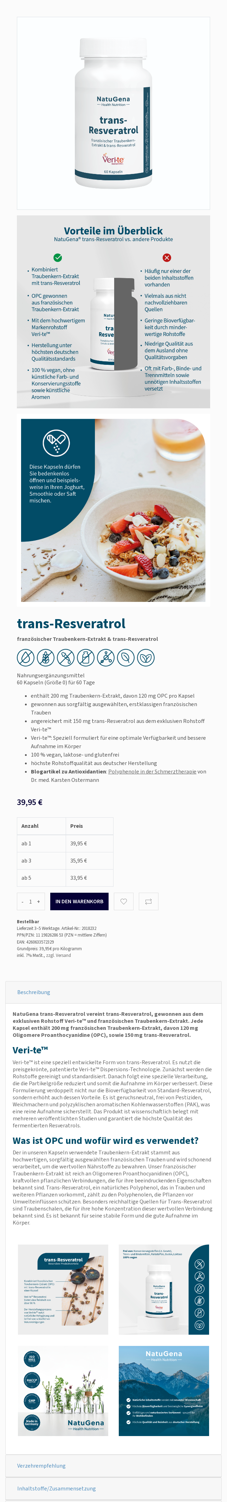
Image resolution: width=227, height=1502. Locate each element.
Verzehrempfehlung (41, 1465)
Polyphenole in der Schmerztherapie (152, 771)
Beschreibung (33, 992)
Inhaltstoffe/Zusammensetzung (56, 1488)
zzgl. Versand (58, 955)
